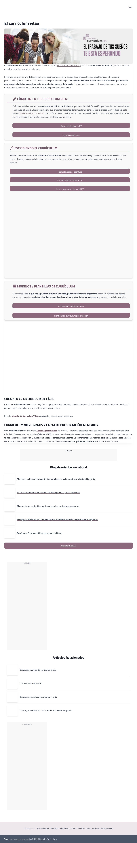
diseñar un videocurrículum (31, 113)
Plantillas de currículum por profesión (71, 315)
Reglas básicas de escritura (70, 171)
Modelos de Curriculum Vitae (71, 306)
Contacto (29, 828)
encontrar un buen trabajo (69, 65)
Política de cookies (89, 828)
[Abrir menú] (130, 7)
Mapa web (107, 828)
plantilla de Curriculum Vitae (25, 415)
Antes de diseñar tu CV (71, 126)
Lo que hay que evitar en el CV (70, 189)
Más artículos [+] (68, 545)
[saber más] (70, 235)
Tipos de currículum (71, 135)
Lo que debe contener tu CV (69, 180)
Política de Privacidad (63, 828)
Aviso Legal (43, 828)
